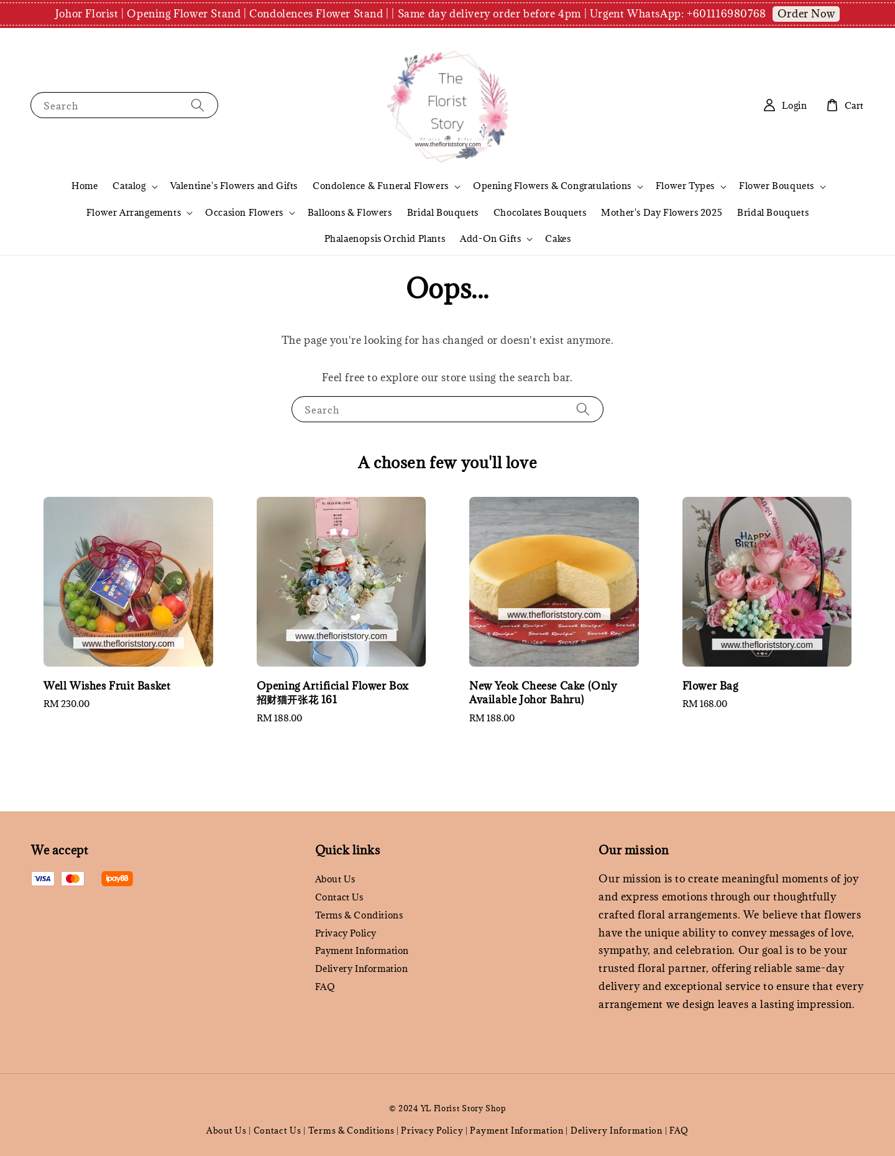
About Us (335, 879)
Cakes (558, 238)
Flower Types (685, 186)
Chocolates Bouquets (539, 212)
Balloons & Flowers (350, 212)
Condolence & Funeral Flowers (381, 186)
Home (84, 186)
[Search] (198, 105)
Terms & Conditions (359, 915)
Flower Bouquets (776, 186)
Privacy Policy (346, 933)
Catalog (128, 186)
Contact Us (339, 897)
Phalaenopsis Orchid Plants (385, 238)
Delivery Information (361, 968)
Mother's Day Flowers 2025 (661, 212)
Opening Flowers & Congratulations (552, 186)
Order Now (806, 14)
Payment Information (362, 950)
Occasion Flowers (244, 212)
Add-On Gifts (490, 238)
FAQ (325, 986)
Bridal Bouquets (443, 212)
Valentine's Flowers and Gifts (234, 186)
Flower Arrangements (133, 212)
